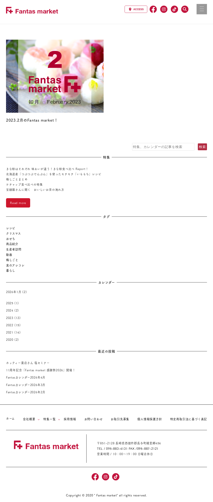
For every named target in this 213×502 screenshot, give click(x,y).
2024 (9, 310)
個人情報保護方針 (149, 419)
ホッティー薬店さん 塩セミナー (28, 363)
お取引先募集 (120, 419)
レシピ (10, 228)
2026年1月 (13, 292)
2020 (9, 339)
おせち (10, 239)
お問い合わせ (93, 419)
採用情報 (70, 419)
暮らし (10, 270)
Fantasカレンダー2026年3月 (25, 385)
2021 (9, 332)
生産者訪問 (13, 249)
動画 (9, 255)
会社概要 (29, 419)
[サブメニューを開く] (39, 419)
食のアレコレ (15, 265)
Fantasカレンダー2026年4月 (25, 377)
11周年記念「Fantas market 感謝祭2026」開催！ (41, 370)
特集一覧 (49, 419)
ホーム (10, 418)
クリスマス (13, 233)
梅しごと (12, 260)
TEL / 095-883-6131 (112, 448)
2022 (9, 325)
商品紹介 (12, 244)
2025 (9, 303)
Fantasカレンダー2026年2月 (25, 392)
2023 (9, 318)
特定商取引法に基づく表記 (188, 419)
